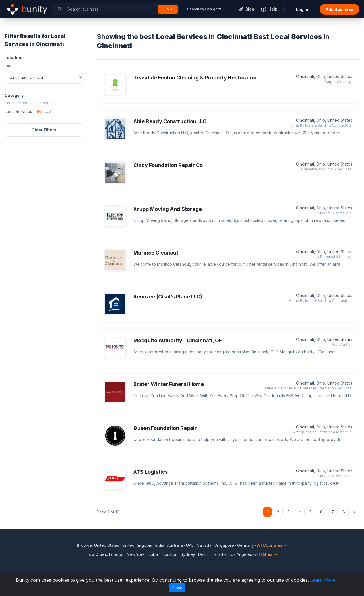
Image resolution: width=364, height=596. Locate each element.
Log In (302, 9)
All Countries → (272, 545)
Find (168, 9)
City (8, 66)
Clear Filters (44, 129)
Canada (204, 545)
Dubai (153, 554)
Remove (44, 111)
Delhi (203, 554)
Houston (169, 554)
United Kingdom (137, 545)
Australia (175, 545)
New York (136, 554)
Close (177, 587)
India (159, 545)
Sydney (188, 554)
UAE (190, 545)
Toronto (218, 554)
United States (106, 545)
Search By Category (204, 9)
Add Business (339, 9)
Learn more (323, 580)
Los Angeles (240, 554)
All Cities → (266, 554)
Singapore (224, 545)
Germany (245, 545)
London (116, 554)
